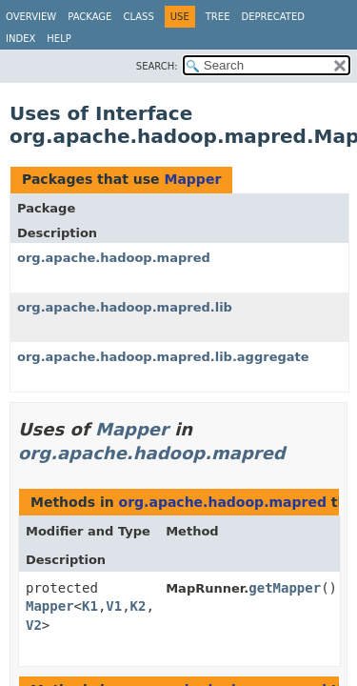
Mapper (192, 179)
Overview (31, 16)
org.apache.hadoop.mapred (113, 258)
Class (138, 16)
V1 (114, 606)
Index (20, 38)
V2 (34, 625)
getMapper (284, 587)
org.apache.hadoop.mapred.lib (124, 307)
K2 (138, 606)
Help (58, 38)
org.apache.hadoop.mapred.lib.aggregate (163, 357)
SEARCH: (157, 66)
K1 (90, 606)
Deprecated (273, 16)
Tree (218, 16)
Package (89, 16)
